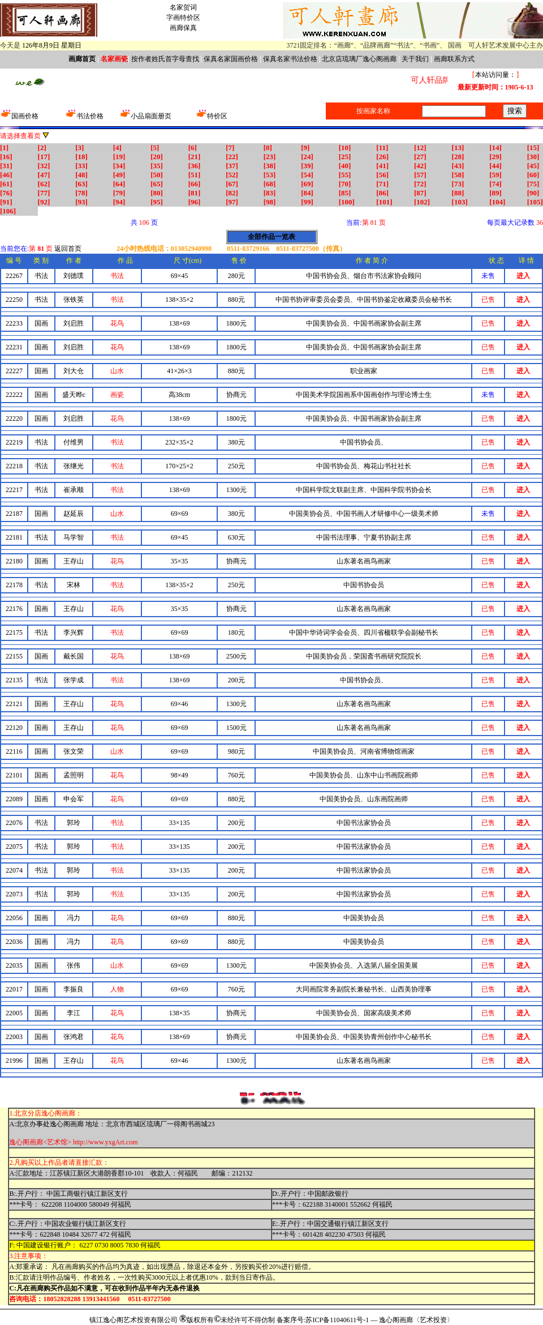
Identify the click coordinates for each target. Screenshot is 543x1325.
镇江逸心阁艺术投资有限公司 (133, 1320)
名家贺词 (183, 7)
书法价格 (84, 116)
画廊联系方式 (454, 59)
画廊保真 (183, 28)
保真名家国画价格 (231, 59)
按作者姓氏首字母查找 (165, 59)
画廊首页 (82, 59)
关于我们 (415, 59)
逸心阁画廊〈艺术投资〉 (416, 1320)
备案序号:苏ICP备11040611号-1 (323, 1320)
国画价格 (19, 116)
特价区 (217, 116)
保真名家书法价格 (290, 59)
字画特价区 (183, 18)
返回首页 (67, 249)
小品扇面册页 (151, 116)
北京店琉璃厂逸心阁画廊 (359, 59)
